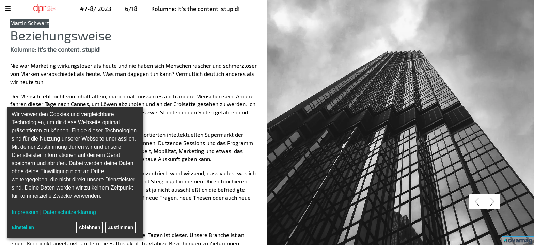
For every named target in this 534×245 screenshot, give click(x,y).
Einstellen (23, 227)
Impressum (25, 212)
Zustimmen (121, 227)
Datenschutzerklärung (69, 212)
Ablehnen (89, 227)
